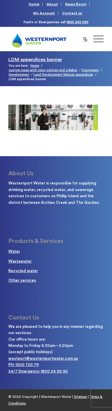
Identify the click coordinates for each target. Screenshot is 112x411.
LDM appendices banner (35, 59)
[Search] (85, 39)
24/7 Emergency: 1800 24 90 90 (38, 371)
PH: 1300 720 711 (23, 365)
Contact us (72, 13)
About (52, 4)
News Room (75, 4)
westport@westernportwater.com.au (43, 358)
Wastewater (20, 261)
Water (14, 251)
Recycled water (23, 271)
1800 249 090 (77, 22)
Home (34, 4)
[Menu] (95, 39)
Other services (22, 280)
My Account (44, 13)
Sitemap (80, 396)
